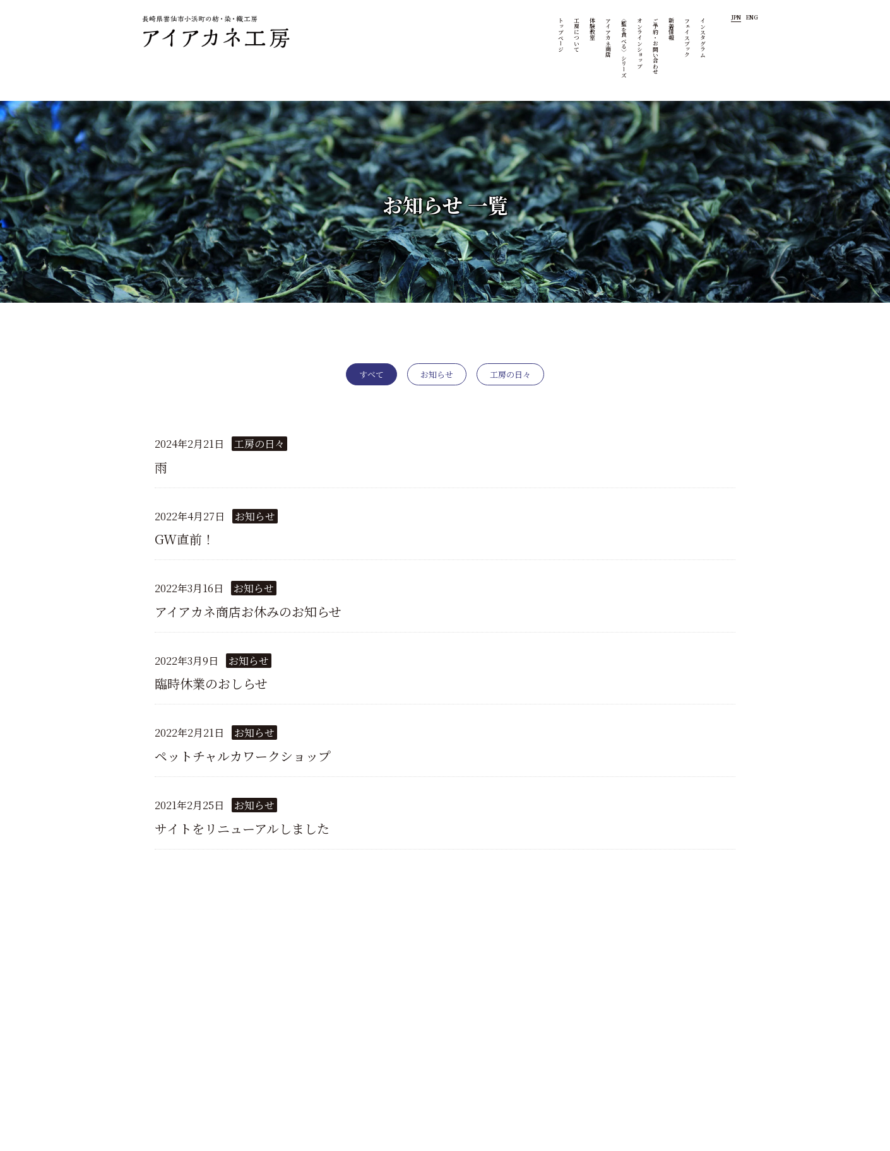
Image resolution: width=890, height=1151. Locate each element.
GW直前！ (185, 539)
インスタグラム (704, 37)
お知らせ (436, 374)
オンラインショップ (641, 43)
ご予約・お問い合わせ (657, 46)
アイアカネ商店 (610, 37)
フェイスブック (689, 37)
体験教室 (594, 29)
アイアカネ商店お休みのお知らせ (248, 611)
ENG (752, 17)
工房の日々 (510, 374)
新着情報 (673, 29)
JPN (736, 17)
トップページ (562, 35)
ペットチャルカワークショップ (243, 756)
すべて (371, 374)
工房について (578, 35)
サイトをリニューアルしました (242, 828)
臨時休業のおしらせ (211, 683)
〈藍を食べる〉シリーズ (625, 46)
